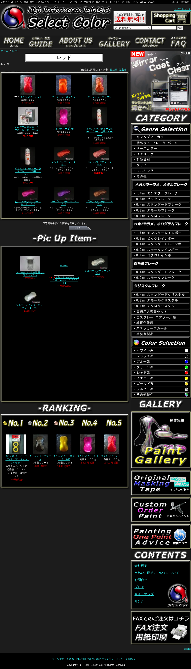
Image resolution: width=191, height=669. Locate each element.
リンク (139, 601)
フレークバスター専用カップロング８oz (30, 266)
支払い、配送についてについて (156, 572)
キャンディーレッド (28, 86)
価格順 (113, 69)
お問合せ (185, 2)
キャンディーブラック (40, 447)
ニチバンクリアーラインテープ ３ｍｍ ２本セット (17, 449)
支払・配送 (65, 659)
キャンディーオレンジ (64, 86)
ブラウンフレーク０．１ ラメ (99, 196)
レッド (15, 50)
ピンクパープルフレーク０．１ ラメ (28, 196)
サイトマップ (144, 594)
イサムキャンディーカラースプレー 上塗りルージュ (99, 121)
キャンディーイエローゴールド (64, 447)
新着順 (122, 69)
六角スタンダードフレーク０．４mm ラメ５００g (64, 270)
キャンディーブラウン (99, 86)
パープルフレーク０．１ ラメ (65, 196)
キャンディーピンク (63, 118)
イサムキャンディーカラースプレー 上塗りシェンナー (28, 161)
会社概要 (140, 565)
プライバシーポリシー (113, 659)
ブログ (139, 587)
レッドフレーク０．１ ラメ (65, 156)
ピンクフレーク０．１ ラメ (101, 156)
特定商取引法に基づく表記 (86, 659)
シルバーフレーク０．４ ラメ (99, 265)
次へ (80, 228)
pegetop (187, 649)
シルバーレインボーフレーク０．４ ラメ (30, 299)
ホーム (175, 2)
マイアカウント (182, 9)
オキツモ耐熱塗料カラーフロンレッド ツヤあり (28, 119)
